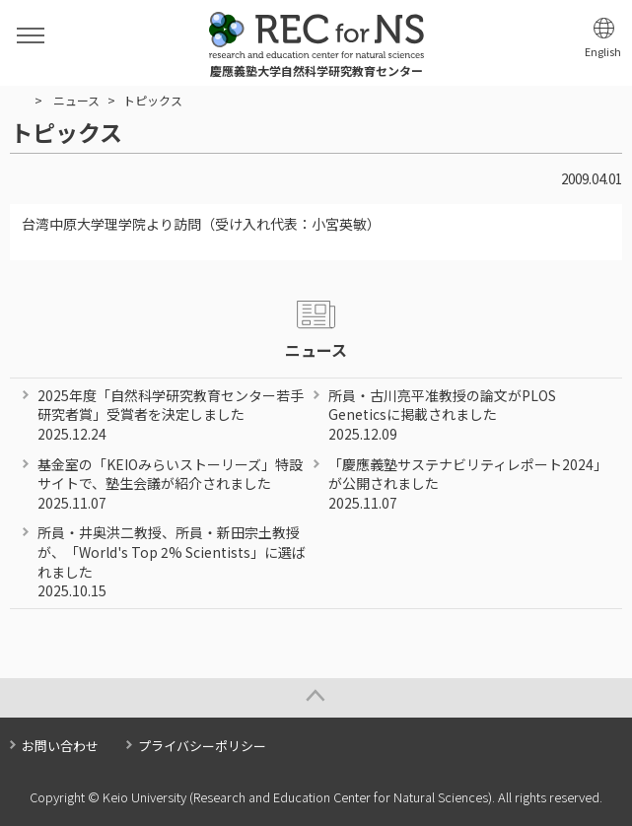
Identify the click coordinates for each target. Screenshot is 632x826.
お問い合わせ (60, 745)
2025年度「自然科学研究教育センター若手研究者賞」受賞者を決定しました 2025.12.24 (170, 414)
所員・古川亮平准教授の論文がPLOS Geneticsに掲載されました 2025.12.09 (442, 414)
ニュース (76, 100)
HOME (18, 101)
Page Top (316, 698)
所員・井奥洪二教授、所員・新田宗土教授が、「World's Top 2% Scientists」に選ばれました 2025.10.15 (171, 561)
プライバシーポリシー (202, 745)
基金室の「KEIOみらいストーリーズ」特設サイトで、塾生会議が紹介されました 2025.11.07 (170, 483)
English (603, 51)
